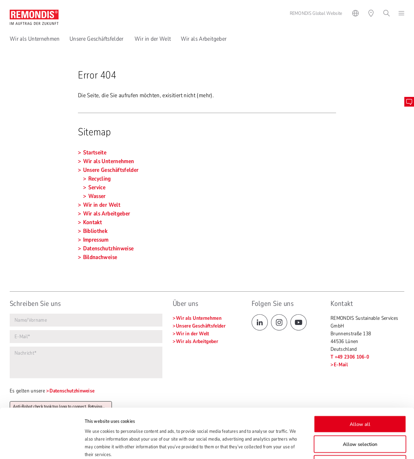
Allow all (360, 377)
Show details (322, 446)
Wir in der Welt (153, 39)
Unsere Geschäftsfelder (97, 39)
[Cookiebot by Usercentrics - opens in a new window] (42, 446)
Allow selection (360, 397)
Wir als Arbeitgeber (204, 39)
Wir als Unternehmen (35, 39)
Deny (360, 417)
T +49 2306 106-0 (350, 356)
